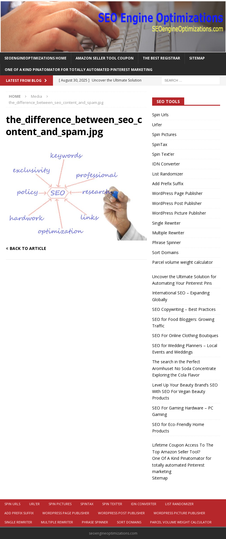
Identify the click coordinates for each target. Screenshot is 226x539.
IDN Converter (166, 164)
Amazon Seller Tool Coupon (105, 58)
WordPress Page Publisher (177, 193)
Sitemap (197, 58)
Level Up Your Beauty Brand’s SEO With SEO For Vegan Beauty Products (185, 391)
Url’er (157, 124)
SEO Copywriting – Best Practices (184, 309)
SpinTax (159, 144)
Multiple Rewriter (168, 232)
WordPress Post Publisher (177, 203)
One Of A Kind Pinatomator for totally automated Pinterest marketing (78, 69)
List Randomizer (167, 174)
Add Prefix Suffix (167, 183)
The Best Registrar (161, 58)
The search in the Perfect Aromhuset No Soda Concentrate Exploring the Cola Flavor (184, 368)
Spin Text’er (163, 154)
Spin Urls (160, 114)
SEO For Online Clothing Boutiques (185, 335)
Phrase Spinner (166, 242)
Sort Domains (165, 252)
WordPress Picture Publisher (179, 213)
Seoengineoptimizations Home (35, 58)
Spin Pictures (164, 134)
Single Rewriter (166, 223)
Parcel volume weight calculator (182, 262)
